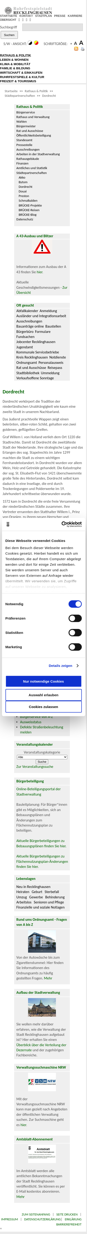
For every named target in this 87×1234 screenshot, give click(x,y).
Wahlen (21, 121)
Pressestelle (24, 145)
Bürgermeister (26, 126)
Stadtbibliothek (27, 373)
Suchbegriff (8, 27)
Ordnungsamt (26, 362)
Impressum (9, 1219)
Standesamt (24, 140)
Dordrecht (49, 96)
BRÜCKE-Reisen (29, 210)
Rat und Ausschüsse (29, 131)
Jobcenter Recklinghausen (35, 342)
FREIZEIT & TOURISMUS (18, 81)
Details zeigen (60, 666)
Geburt (37, 892)
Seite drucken (67, 1214)
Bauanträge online (30, 326)
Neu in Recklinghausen (33, 886)
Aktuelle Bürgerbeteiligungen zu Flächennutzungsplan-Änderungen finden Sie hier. (42, 861)
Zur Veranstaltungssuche (34, 766)
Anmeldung (48, 311)
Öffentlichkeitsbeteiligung (33, 135)
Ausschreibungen (28, 149)
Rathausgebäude (27, 159)
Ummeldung (50, 373)
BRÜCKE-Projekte (30, 205)
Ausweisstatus (31, 722)
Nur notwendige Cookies (43, 681)
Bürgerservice (25, 112)
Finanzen (22, 163)
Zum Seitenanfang (36, 1214)
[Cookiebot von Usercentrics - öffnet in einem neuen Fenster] (62, 524)
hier (39, 272)
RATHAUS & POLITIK (15, 55)
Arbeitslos (24, 902)
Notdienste (57, 357)
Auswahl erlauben (43, 695)
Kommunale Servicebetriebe (37, 352)
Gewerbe (36, 897)
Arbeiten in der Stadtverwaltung (38, 154)
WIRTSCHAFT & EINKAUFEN (21, 72)
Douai (23, 191)
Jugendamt (24, 347)
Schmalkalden (28, 200)
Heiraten (22, 892)
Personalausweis (51, 362)
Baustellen (53, 326)
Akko (22, 177)
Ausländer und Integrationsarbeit (41, 316)
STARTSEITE (8, 16)
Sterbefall (52, 892)
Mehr (48, 978)
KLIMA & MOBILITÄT (15, 64)
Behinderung (54, 897)
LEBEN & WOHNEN (14, 59)
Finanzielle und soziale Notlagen (40, 907)
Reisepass (55, 367)
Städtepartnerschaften (20, 96)
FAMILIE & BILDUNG (15, 68)
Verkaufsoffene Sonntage (35, 378)
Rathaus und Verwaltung (33, 117)
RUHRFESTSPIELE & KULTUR (22, 77)
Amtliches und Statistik (31, 168)
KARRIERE (75, 16)
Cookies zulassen (43, 706)
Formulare (43, 331)
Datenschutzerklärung (42, 1219)
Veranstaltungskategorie (42, 752)
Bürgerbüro (25, 331)
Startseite (11, 91)
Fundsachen (25, 336)
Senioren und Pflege (49, 902)
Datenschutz (24, 219)
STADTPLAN (43, 16)
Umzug (21, 897)
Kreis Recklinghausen (32, 357)
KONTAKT (26, 16)
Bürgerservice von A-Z (36, 716)
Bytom (23, 182)
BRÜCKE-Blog (28, 215)
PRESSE (59, 16)
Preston (24, 196)
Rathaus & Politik (36, 91)
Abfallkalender (27, 311)
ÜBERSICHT (8, 19)
